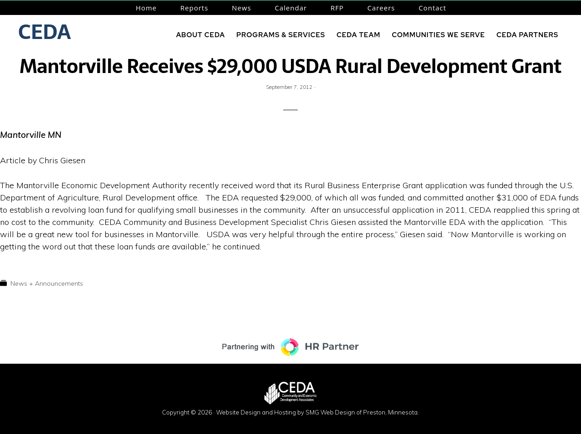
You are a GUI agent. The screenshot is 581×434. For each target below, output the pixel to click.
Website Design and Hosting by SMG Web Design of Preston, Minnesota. (317, 412)
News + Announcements (46, 283)
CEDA (44, 32)
